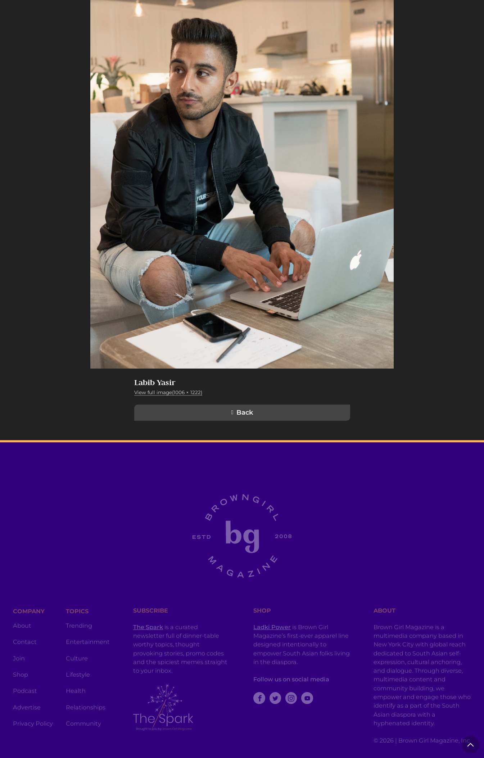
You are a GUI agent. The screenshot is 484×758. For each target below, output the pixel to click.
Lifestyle (78, 687)
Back (244, 412)
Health (76, 703)
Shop (20, 687)
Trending (79, 638)
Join (19, 670)
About (22, 638)
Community (83, 736)
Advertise (27, 719)
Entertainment (88, 654)
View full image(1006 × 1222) (168, 392)
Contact (25, 654)
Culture (77, 670)
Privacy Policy (33, 736)
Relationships (85, 719)
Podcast (25, 703)
